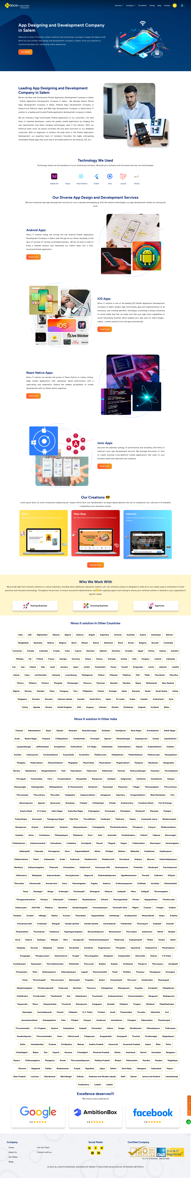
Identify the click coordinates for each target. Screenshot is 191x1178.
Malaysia (114, 675)
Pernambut (97, 1028)
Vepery (132, 819)
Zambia (115, 707)
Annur (31, 835)
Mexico (20, 683)
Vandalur (19, 835)
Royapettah (81, 779)
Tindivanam (170, 1028)
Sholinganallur (37, 787)
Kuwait (124, 667)
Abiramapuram (26, 803)
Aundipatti (173, 964)
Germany (76, 659)
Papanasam (36, 964)
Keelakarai (54, 932)
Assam (148, 1044)
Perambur (155, 771)
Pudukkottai (126, 924)
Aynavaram (55, 803)
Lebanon (163, 667)
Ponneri (60, 1012)
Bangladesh (23, 643)
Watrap (80, 1044)
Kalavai (28, 940)
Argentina (104, 635)
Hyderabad (156, 1068)
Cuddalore (71, 843)
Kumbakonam (19, 964)
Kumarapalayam (100, 907)
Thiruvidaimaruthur (55, 964)
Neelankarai (30, 771)
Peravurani (89, 964)
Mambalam (125, 811)
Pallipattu (73, 1012)
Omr (173, 795)
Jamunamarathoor (29, 1020)
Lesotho (175, 667)
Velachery (120, 795)
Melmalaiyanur (153, 1028)
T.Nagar (136, 787)
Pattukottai (74, 964)
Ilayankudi (135, 948)
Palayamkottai (49, 1004)
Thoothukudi (56, 996)
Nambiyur (18, 867)
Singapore (22, 699)
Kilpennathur (147, 1020)
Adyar (48, 730)
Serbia (175, 691)
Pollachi (143, 835)
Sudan (132, 699)
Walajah (54, 940)
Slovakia (36, 699)
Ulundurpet (153, 867)
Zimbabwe (128, 707)
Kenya (113, 667)
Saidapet (111, 779)
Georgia (63, 659)
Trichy (25, 980)
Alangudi (56, 924)
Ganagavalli (78, 940)
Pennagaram (54, 851)
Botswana (108, 643)
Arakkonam (147, 932)
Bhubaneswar (63, 1068)
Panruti (99, 843)
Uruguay (90, 707)
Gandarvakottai (72, 924)
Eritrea (151, 651)
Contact (167, 6)
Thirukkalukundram (118, 827)
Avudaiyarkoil (130, 915)
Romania (136, 691)
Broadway (70, 803)
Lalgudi (84, 972)
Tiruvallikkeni (89, 819)
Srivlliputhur (66, 1044)
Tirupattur (89, 980)
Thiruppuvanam (42, 956)
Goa (45, 1052)
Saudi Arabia (161, 691)
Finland (39, 659)
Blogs (11, 1162)
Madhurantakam (168, 827)
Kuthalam (72, 899)
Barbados (38, 643)
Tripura (169, 1068)
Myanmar (100, 683)
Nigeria (16, 691)
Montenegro (72, 683)
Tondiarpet (105, 819)
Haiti (134, 659)
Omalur (161, 940)
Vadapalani (70, 795)
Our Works (142, 6)
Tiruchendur (97, 996)
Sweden (144, 699)
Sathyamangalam (36, 867)
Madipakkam (117, 755)
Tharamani (122, 787)
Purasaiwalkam (64, 779)
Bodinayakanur (49, 972)
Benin (74, 643)
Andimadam (49, 827)
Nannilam (77, 988)
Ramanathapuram (96, 932)
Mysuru (16, 1060)
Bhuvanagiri (170, 835)
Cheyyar (87, 1020)
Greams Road (26, 811)
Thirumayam (142, 924)
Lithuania (56, 675)
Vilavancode (35, 883)
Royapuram (97, 779)
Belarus (50, 643)
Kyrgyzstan (138, 667)
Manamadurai (168, 948)
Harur (67, 851)
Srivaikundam (39, 996)
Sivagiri (75, 956)
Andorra (79, 635)
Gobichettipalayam (168, 859)
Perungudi (21, 779)
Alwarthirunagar (89, 730)
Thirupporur (137, 827)
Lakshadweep (171, 1076)
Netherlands (151, 683)
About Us (13, 1152)
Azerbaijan (156, 635)
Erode (62, 859)
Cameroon (17, 651)
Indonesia (170, 659)
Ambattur (106, 730)
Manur (35, 1004)
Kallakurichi (85, 867)
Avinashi (111, 1004)
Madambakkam (136, 755)
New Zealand (168, 683)
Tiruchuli (136, 1036)
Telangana (141, 1068)
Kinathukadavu (128, 835)
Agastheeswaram (129, 875)
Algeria (68, 635)
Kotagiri (160, 907)
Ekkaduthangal (123, 738)
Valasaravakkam (87, 795)
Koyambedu (68, 755)
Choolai (112, 803)
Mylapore (139, 763)
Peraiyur (44, 899)
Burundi (155, 643)
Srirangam (170, 972)
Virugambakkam (137, 795)
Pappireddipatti (82, 851)
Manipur (158, 1060)
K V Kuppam (40, 1028)
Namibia (114, 683)
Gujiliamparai (166, 851)
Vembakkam (116, 1020)
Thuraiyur (140, 972)
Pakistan (40, 691)
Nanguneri (153, 996)
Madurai (108, 891)
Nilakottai (134, 851)
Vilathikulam (22, 996)
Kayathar (139, 988)
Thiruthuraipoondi (45, 988)
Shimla (117, 1052)
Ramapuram (20, 827)
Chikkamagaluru (32, 1060)
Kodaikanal (149, 851)
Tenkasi (153, 956)
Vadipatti (121, 891)
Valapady (21, 948)
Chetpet (83, 803)
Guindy (156, 738)
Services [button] (118, 6)
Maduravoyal (154, 755)
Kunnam (66, 915)
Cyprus (78, 651)
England (142, 707)
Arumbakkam (153, 730)
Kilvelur (136, 899)
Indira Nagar (57, 811)
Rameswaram (115, 932)
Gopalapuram (141, 738)
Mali (138, 675)
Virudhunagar (151, 1036)
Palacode (39, 851)
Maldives (127, 675)
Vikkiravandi (73, 1036)
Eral (68, 996)
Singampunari (104, 948)
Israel (52, 667)
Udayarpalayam (80, 827)
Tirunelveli (66, 1004)
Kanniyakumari (72, 875)
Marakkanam (136, 1028)
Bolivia (96, 643)
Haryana (68, 1052)
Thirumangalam (152, 787)
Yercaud (34, 948)
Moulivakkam (105, 763)
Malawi (101, 675)
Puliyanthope (21, 819)
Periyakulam (21, 972)
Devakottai (74, 948)
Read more (33, 257)
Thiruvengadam (91, 956)
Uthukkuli (150, 1004)
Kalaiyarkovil (151, 948)
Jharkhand (130, 1052)
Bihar (158, 1044)
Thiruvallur (55, 795)
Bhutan (85, 643)
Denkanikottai (170, 883)
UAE (30, 635)
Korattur (18, 755)
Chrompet (94, 738)
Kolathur (170, 747)
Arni (167, 1012)
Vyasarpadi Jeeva (149, 819)
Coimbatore (44, 835)
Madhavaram (100, 755)
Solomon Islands (65, 699)
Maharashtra (132, 1060)
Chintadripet (98, 803)
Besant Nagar (31, 738)
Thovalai (145, 875)
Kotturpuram (32, 755)
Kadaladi (157, 924)
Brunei (131, 643)
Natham (121, 851)
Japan (75, 667)
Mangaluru (50, 1060)
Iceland (157, 659)
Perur (90, 835)
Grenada (112, 659)
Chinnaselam (69, 867)
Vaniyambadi (116, 980)
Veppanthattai (97, 915)
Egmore (107, 738)
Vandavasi (101, 1020)
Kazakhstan (100, 667)
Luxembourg (71, 675)
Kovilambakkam (50, 755)
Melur (133, 891)
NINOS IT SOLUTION (98, 1167)
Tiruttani (101, 1012)
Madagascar (87, 675)
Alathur (54, 915)
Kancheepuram (170, 867)
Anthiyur (138, 859)
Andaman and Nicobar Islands (102, 1076)
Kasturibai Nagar (75, 811)
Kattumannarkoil (37, 843)
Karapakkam (60, 747)
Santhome (141, 779)
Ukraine (48, 707)
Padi (63, 771)
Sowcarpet (37, 819)
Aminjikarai (120, 730)
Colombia (43, 651)
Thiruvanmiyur (170, 787)
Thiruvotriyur (39, 795)
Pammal (121, 771)
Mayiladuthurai (89, 899)
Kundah (30, 915)
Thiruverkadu (22, 795)
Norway (28, 691)
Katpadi (82, 1028)
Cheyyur (152, 827)
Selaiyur (171, 779)
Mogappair (73, 763)
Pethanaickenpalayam (99, 940)
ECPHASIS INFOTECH (133, 1167)
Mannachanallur (100, 972)
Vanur (59, 1036)
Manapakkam (171, 755)
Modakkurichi (91, 859)
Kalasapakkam (49, 1020)
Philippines (87, 691)
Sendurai (64, 827)
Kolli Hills (36, 907)
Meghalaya (173, 1060)
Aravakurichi (51, 883)
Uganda (36, 707)
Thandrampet (164, 1020)
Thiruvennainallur (44, 1036)
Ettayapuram (124, 988)
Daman (133, 1076)
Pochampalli (79, 891)
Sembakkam (156, 779)
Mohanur (49, 907)
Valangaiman (107, 988)
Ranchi (143, 1052)
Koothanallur (147, 980)
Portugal (113, 691)
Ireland (32, 667)
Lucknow (35, 1076)
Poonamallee (36, 779)
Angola (92, 635)
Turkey (25, 707)
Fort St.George (165, 803)
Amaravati (113, 1044)
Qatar (124, 691)
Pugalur (94, 883)
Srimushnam (56, 843)
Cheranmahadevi (135, 996)
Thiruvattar (19, 883)
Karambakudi (109, 924)
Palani (36, 859)
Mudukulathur (22, 932)
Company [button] (130, 6)
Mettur (150, 940)
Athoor (97, 851)
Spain (108, 699)
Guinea (124, 659)
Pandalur (17, 915)
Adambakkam (34, 730)
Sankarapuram (121, 867)
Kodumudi (74, 859)
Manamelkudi (148, 915)
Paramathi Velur (120, 907)
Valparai (156, 835)
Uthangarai (95, 891)
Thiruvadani (131, 932)
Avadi (17, 738)
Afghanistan (42, 635)
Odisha (48, 1068)
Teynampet (108, 787)
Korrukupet (110, 811)
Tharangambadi (120, 899)
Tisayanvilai (22, 1004)
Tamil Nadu (126, 1068)
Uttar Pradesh (19, 1076)
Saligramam (126, 779)
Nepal (138, 683)
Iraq (22, 667)
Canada (30, 651)
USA (79, 707)
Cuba (67, 651)
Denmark (90, 651)
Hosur (25, 891)
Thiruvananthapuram (80, 1060)
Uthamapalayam (68, 972)
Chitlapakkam (61, 738)
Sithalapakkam (56, 787)
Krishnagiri (63, 891)
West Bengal (66, 1076)
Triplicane (119, 819)
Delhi (123, 1076)
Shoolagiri (37, 891)
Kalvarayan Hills (102, 867)
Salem (173, 940)
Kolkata (80, 1076)
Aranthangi (114, 915)
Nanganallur (168, 763)
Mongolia (58, 683)
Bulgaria (142, 643)
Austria (143, 635)
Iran (14, 667)
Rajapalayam (168, 1036)
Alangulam (108, 956)
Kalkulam (158, 875)
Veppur (123, 843)
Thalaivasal (119, 940)
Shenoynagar (20, 787)
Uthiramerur (21, 875)
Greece (99, 659)
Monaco (45, 683)
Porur (50, 779)
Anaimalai (112, 835)
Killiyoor (171, 875)
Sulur (100, 835)
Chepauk (46, 738)
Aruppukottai (106, 1036)
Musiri (115, 972)
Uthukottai (155, 1012)
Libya (26, 675)
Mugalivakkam (122, 763)
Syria (171, 699)
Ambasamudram (115, 996)
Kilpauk (139, 747)
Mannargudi (163, 980)
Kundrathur (84, 755)
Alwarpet (73, 730)
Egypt (140, 651)
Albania (56, 635)
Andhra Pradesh (96, 1044)
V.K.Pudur (166, 956)
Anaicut (54, 1028)
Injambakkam (170, 738)
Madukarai (78, 835)
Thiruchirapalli (39, 980)
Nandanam (153, 763)
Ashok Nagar (170, 730)
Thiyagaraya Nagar (55, 819)
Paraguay (64, 691)
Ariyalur (34, 827)
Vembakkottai (37, 1044)
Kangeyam (97, 1004)
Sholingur (41, 940)
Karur (64, 883)
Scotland (155, 707)
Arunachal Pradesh (131, 1044)
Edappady (47, 948)
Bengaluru (170, 1052)
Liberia (16, 675)
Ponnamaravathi (24, 924)
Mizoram (22, 1068)
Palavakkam (76, 771)
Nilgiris (135, 907)
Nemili (160, 932)
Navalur (16, 771)
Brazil (120, 643)
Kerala (63, 1060)
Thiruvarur (131, 980)
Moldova (33, 683)
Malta (147, 675)
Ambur (102, 980)
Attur (65, 940)
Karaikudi (88, 948)
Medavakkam (36, 763)
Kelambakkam (124, 747)
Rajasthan (89, 1068)
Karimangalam (172, 843)
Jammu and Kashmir (151, 1076)
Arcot (17, 940)
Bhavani (150, 859)
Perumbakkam (171, 771)
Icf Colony (41, 811)
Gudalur (172, 907)
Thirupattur (121, 948)
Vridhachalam (138, 843)
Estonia (162, 651)
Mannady (154, 811)
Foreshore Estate (145, 803)
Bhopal (118, 1060)
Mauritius (174, 675)
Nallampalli (24, 851)
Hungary (145, 659)
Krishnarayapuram (124, 883)
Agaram (41, 803)
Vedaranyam (21, 907)
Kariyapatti (122, 1036)
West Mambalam (157, 795)
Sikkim (113, 1068)
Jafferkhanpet (42, 747)
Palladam (124, 1004)
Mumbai (146, 1060)
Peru (75, 691)
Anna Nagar (136, 730)
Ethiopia (20, 659)
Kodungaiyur (94, 811)
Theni (34, 972)
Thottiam (127, 972)
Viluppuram (89, 1036)
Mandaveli (140, 811)
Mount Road (88, 763)
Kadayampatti (135, 940)
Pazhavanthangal (138, 771)
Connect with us (44, 1152)
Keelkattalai (107, 747)
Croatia (56, 651)
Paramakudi (39, 932)
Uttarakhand (49, 1076)
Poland (101, 691)
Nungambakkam (48, 771)
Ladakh (97, 1084)
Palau (52, 691)
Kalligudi (145, 891)
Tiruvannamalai (22, 1028)
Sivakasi (52, 1044)
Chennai (19, 730)
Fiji (30, 659)
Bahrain (169, 635)
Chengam (131, 1020)
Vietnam (102, 707)
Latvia (151, 667)
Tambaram (93, 787)
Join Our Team (43, 1147)
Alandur (59, 730)
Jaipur (102, 1068)
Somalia (80, 699)
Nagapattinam (151, 899)
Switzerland (158, 699)
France (51, 659)
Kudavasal (63, 988)
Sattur (23, 1044)
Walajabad (37, 875)
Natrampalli (74, 980)
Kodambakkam (155, 747)
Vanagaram (105, 795)
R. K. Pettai (87, 1012)
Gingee (121, 1028)
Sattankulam (81, 996)
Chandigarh (82, 1052)
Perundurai (124, 859)
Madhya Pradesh (102, 1060)
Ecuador (129, 651)
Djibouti (103, 651)
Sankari (60, 948)
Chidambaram (18, 843)
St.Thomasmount (75, 787)
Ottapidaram (168, 988)
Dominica (116, 651)
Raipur (36, 1052)
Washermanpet (169, 819)
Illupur (162, 915)
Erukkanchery (127, 803)
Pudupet (167, 811)
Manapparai (155, 972)
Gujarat (56, 1052)
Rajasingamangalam (73, 932)
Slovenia (49, 699)
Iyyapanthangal (24, 747)
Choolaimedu (79, 738)
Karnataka (156, 1052)
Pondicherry (83, 1084)
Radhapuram (169, 996)
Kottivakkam (76, 747)
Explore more (95, 565)
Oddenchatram (21, 859)
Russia (148, 691)
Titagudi (111, 843)
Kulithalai (141, 883)
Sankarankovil (60, 956)
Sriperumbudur (53, 875)
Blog (159, 6)
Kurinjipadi (86, 843)
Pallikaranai (107, 771)
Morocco (87, 683)
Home (11, 1147)
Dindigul (109, 851)
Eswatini (174, 651)
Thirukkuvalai (169, 899)
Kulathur (174, 915)
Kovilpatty (153, 988)
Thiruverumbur (57, 980)
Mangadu (21, 763)
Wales (166, 707)
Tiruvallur (141, 1012)
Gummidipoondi (44, 1012)
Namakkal (62, 907)
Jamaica (64, 667)
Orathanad (128, 964)
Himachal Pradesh (101, 1052)
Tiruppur (137, 1004)
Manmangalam (79, 883)
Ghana (88, 659)
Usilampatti (58, 899)
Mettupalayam (61, 835)
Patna (168, 1044)
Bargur (51, 891)
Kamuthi (170, 924)
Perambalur (81, 915)
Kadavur (107, 883)
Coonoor (147, 907)
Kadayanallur (124, 956)
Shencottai (140, 956)
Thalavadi (53, 867)
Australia (131, 635)
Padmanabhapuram (107, 875)
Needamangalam (24, 988)
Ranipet (171, 932)
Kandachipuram (24, 1036)
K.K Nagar (92, 747)
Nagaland (35, 1068)
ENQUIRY (189, 1105)
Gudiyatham (68, 1028)
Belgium (62, 643)
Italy (43, 667)
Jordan (87, 667)
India (20, 635)
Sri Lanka (120, 699)
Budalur (102, 964)
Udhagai (42, 915)
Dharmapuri (155, 843)
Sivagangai (25, 956)
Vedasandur (49, 859)
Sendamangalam (80, 907)
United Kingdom (64, 707)
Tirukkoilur (138, 867)
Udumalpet (27, 1012)
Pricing (152, 6)
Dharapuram (81, 1004)
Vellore (110, 1028)
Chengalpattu (98, 827)
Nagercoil (88, 875)
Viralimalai (42, 924)
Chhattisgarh (22, 1052)
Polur (63, 1020)
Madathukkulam (167, 1004)
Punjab (77, 1068)
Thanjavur (142, 964)
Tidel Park (73, 819)
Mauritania (160, 675)
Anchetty (155, 883)
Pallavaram (92, 771)
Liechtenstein (41, 675)
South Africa (95, 699)
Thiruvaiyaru (157, 964)
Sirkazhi (104, 899)
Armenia (118, 635)
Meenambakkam (55, 763)
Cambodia (168, 643)
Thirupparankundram (25, 899)
